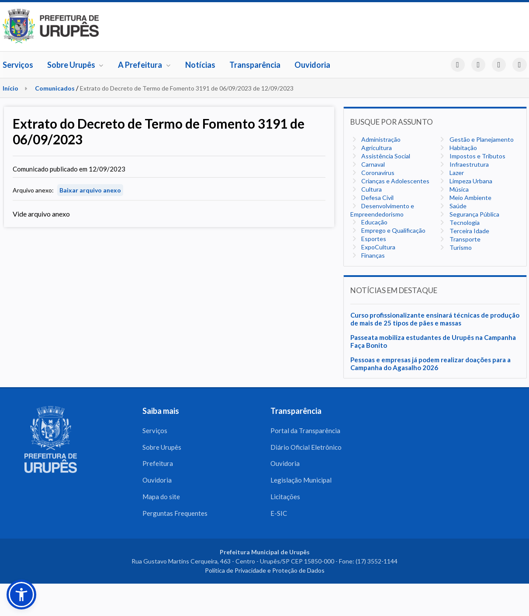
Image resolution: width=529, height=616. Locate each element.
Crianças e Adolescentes (394, 181)
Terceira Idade (468, 230)
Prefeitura (157, 464)
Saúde (457, 206)
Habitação (462, 147)
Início (10, 88)
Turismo (460, 247)
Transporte (464, 239)
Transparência (254, 65)
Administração (380, 139)
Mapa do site (161, 497)
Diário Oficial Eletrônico (306, 447)
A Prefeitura (144, 65)
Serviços (18, 65)
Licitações (285, 497)
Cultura (371, 189)
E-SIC (278, 514)
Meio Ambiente (469, 197)
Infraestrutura (468, 164)
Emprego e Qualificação (392, 230)
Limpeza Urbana (470, 181)
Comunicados (55, 88)
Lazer (456, 172)
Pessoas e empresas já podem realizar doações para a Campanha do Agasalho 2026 (430, 363)
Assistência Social (385, 156)
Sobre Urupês (75, 65)
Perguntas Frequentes (174, 514)
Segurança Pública (473, 214)
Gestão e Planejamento (481, 139)
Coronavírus (377, 172)
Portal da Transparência (305, 430)
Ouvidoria (312, 65)
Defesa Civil (377, 197)
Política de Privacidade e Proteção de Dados (265, 571)
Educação (373, 222)
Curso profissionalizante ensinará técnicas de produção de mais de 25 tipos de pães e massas (434, 319)
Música (458, 189)
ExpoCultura (377, 247)
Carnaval (372, 164)
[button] (21, 594)
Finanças (372, 255)
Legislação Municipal (301, 480)
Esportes (373, 238)
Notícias (200, 65)
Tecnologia (464, 222)
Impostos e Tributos (476, 156)
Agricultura (376, 147)
